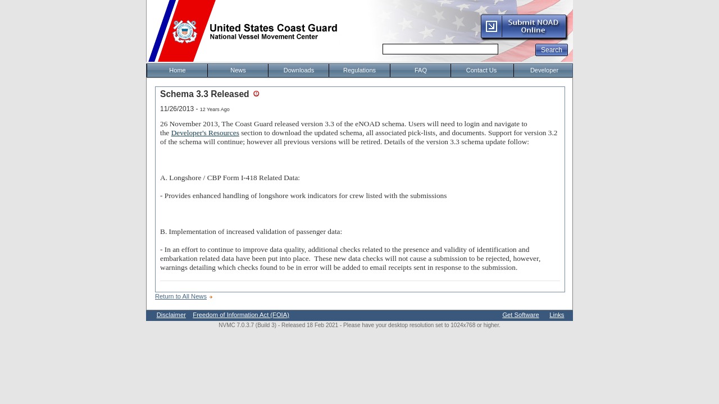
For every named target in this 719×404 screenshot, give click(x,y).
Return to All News (181, 296)
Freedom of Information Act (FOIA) (241, 314)
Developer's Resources (205, 132)
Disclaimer (171, 314)
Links (556, 314)
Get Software (520, 314)
